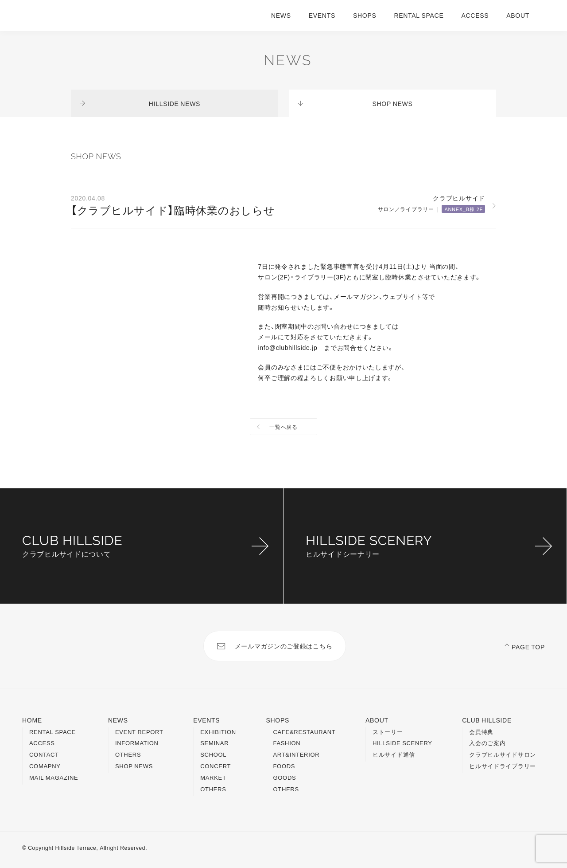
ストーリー (388, 731)
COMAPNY (45, 766)
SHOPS (365, 15)
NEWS (281, 15)
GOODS (284, 777)
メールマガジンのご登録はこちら (284, 645)
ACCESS (475, 15)
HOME (32, 719)
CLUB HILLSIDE (487, 719)
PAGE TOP (528, 646)
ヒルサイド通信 (394, 754)
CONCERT (215, 766)
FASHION (286, 742)
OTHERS (128, 754)
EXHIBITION (218, 731)
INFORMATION (137, 742)
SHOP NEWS (393, 103)
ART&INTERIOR (296, 754)
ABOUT (517, 15)
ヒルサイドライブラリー (502, 766)
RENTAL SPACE (418, 15)
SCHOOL (213, 754)
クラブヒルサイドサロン (502, 754)
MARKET (213, 777)
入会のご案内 (487, 742)
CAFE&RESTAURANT (304, 731)
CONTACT (44, 754)
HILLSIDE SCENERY (402, 742)
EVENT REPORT (139, 731)
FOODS (284, 766)
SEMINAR (214, 742)
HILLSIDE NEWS (174, 103)
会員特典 (481, 731)
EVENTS (322, 15)
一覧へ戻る (283, 427)
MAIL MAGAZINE (53, 777)
